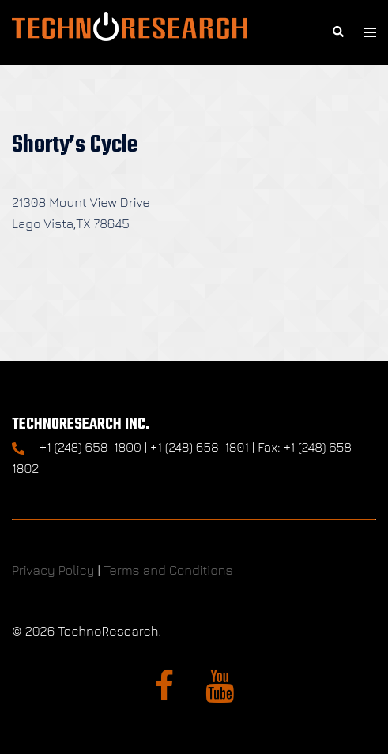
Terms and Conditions (168, 570)
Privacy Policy (53, 570)
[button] (337, 32)
